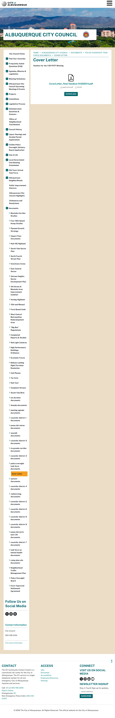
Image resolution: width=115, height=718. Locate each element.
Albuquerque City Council (55, 53)
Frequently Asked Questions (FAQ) (16, 65)
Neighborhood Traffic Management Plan (18, 570)
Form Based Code (18, 309)
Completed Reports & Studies (18, 336)
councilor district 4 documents (19, 487)
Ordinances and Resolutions (15, 202)
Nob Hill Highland (18, 244)
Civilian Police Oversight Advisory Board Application (17, 147)
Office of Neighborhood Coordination (15, 122)
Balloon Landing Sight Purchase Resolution (17, 365)
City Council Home (17, 54)
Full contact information (13, 643)
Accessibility (46, 675)
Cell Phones (16, 373)
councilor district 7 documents (19, 543)
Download (71, 94)
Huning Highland (18, 300)
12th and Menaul (18, 304)
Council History (15, 129)
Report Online (7, 690)
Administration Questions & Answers (15, 111)
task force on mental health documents (16, 552)
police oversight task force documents (17, 466)
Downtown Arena (18, 264)
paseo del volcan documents (18, 426)
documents (76, 53)
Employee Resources (49, 678)
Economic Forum (18, 358)
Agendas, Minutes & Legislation (17, 72)
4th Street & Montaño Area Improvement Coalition (17, 291)
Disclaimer (45, 673)
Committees (14, 99)
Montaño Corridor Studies (18, 214)
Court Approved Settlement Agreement (17, 588)
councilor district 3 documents (19, 457)
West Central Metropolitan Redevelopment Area (17, 318)
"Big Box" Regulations (16, 328)
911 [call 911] (14, 693)
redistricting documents (16, 495)
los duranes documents (16, 399)
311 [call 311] (7, 688)
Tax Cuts (14, 378)
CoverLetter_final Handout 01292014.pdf (71, 83)
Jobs (42, 670)
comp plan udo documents (17, 561)
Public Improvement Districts (17, 186)
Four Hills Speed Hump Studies (18, 222)
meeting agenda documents (17, 411)
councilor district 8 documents (19, 525)
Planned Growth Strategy (17, 229)
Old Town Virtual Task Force (16, 171)
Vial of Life (13, 155)
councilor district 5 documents (19, 442)
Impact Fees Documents (16, 237)
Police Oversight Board (18, 579)
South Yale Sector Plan (18, 250)
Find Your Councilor (17, 59)
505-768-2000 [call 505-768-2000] (17, 688)
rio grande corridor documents (19, 449)
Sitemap (44, 681)
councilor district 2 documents (19, 502)
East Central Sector (16, 270)
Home (36, 53)
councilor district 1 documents (18, 419)
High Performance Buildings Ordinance (18, 350)
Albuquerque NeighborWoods (16, 179)
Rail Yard (14, 383)
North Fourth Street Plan (16, 257)
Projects (12, 94)
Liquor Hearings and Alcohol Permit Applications (17, 137)
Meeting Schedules (17, 79)
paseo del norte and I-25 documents (17, 534)
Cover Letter (17, 474)
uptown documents (15, 480)
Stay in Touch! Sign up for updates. (94, 688)
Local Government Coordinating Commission (16, 162)
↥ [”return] (111, 661)
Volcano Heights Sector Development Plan (18, 279)
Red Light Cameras (19, 343)
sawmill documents (15, 434)
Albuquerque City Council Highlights (17, 194)
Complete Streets (18, 388)
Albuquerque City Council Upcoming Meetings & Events (17, 86)
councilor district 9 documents (19, 518)
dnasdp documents (19, 405)
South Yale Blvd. (18, 393)
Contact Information (16, 625)
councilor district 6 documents (19, 510)
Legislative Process (17, 104)
